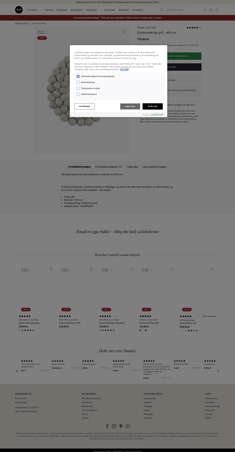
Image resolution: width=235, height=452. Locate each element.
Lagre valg (130, 106)
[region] (118, 81)
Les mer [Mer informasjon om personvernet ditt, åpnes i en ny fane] (124, 69)
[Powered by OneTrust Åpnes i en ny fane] (154, 115)
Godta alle (153, 106)
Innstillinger (84, 106)
